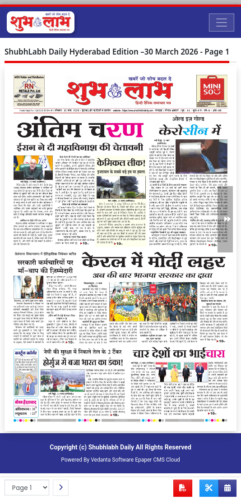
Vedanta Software (112, 460)
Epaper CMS (150, 460)
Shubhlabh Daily (111, 447)
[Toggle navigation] (221, 23)
